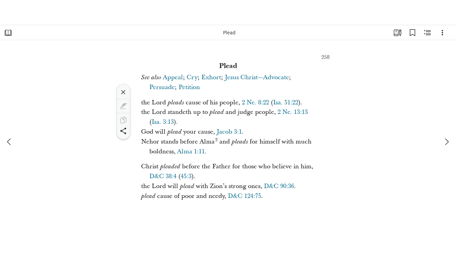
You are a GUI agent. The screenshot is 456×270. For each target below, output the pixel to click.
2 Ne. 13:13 (292, 112)
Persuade (162, 87)
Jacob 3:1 (229, 132)
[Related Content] (427, 32)
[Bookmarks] (412, 32)
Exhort (211, 77)
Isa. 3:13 (163, 122)
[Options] (442, 32)
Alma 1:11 (191, 151)
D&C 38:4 (162, 176)
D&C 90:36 (279, 186)
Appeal (173, 77)
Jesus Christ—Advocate (257, 77)
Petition (189, 87)
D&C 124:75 (244, 196)
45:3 (186, 176)
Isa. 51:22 (285, 102)
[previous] (9, 142)
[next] (446, 142)
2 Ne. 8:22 (255, 102)
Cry (192, 77)
